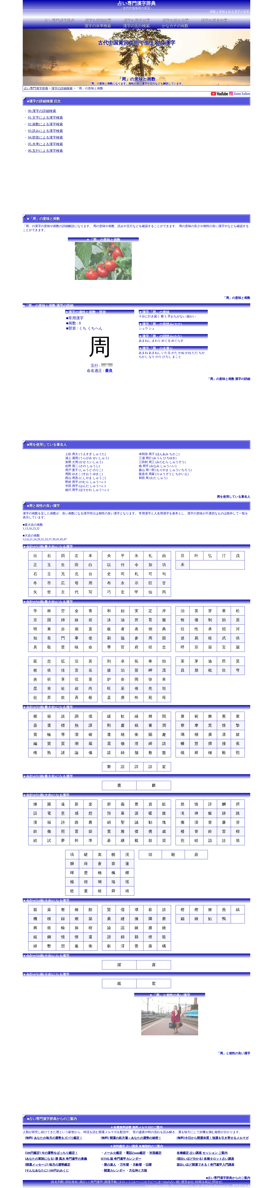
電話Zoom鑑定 (136, 1152)
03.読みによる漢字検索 (45, 131)
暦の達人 (110, 1164)
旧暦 (149, 1164)
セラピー (150, 1181)
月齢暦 (137, 1164)
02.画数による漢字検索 (45, 124)
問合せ (217, 1181)
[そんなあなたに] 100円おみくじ (47, 1170)
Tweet (237, 93)
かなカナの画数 (175, 26)
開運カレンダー (114, 1170)
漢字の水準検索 (98, 26)
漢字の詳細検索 (98, 20)
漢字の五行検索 (136, 26)
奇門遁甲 (97, 1181)
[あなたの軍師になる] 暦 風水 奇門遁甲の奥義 (56, 1158)
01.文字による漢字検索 (45, 118)
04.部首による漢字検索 (45, 137)
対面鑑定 (155, 1152)
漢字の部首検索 (214, 20)
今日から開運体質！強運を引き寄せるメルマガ (217, 1138)
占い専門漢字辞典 (137, 3)
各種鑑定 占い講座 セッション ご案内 (202, 1152)
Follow (246, 93)
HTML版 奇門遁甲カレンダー (121, 1158)
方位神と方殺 (138, 1170)
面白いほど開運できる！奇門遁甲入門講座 (205, 1164)
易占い (84, 1181)
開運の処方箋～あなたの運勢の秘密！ (135, 1138)
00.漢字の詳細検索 (42, 111)
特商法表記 (203, 1181)
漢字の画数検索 (136, 20)
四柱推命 (71, 1181)
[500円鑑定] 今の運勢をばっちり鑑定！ (51, 1152)
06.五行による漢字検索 (45, 151)
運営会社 (187, 1181)
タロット (125, 1181)
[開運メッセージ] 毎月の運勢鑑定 (47, 1164)
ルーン (137, 1181)
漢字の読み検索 (175, 20)
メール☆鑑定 (113, 1152)
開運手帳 (111, 1181)
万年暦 (124, 1164)
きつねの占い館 (168, 1181)
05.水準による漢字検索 (45, 144)
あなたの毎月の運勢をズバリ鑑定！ (58, 1138)
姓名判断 (57, 1181)
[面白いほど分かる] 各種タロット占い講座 (205, 1158)
